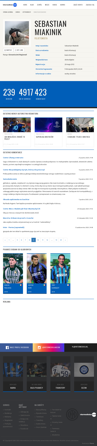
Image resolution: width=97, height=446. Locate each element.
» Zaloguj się (23, 411)
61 (61, 240)
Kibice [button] (55, 5)
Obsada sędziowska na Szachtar (16, 199)
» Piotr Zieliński (40, 427)
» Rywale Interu (41, 413)
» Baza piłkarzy (40, 409)
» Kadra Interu (40, 423)
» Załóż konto (24, 415)
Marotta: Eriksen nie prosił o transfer (18, 218)
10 (38, 240)
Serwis (18, 12)
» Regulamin (8, 420)
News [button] (25, 5)
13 (56, 240)
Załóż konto (78, 5)
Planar (92, 443)
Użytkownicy (27, 12)
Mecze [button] (47, 5)
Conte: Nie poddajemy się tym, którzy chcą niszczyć (24, 169)
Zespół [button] (39, 5)
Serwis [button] (62, 5)
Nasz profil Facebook (17, 347)
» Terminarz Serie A (54, 430)
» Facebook (23, 428)
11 (42, 240)
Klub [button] (32, 5)
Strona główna (8, 12)
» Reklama (7, 416)
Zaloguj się (90, 5)
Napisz (8, 50)
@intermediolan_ (80, 346)
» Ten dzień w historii (55, 411)
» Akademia (55, 434)
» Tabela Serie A (55, 417)
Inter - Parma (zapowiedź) (13, 227)
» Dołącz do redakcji (23, 420)
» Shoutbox (23, 425)
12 (47, 240)
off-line (19, 50)
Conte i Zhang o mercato (13, 157)
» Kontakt (7, 409)
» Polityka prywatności (8, 425)
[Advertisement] (48, 323)
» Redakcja (7, 413)
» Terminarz (39, 416)
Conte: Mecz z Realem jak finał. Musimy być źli (21, 208)
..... (13, 240)
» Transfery (39, 420)
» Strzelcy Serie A (56, 423)
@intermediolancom (48, 347)
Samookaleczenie (10, 179)
